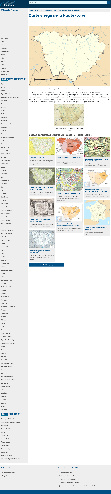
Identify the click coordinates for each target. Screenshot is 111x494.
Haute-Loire (61, 10)
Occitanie (4, 452)
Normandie (5, 445)
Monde (31, 10)
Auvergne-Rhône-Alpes (9, 419)
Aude (3, 114)
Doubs (3, 167)
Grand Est (4, 435)
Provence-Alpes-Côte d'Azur (10, 459)
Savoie (3, 356)
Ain (2, 84)
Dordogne (4, 164)
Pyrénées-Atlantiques (8, 340)
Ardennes (4, 104)
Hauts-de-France (7, 439)
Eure (2, 177)
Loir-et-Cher (5, 263)
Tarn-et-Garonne (7, 376)
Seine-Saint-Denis (7, 363)
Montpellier (5, 51)
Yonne (3, 406)
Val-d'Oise (4, 383)
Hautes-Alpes (5, 227)
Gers (2, 190)
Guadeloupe (5, 197)
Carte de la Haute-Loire (38, 157)
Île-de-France (5, 442)
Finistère (4, 184)
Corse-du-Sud (5, 147)
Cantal (3, 130)
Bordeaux (4, 38)
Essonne (4, 174)
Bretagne (4, 425)
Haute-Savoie (5, 220)
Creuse (3, 157)
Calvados (4, 127)
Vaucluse (4, 393)
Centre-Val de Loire (8, 429)
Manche (3, 290)
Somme (3, 370)
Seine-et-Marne (6, 366)
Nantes (3, 55)
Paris (3, 61)
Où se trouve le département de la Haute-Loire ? (97, 228)
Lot (2, 277)
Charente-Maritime (7, 137)
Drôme (3, 170)
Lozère (3, 283)
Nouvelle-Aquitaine (7, 449)
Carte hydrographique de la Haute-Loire (40, 251)
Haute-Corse (5, 207)
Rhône (3, 346)
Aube (3, 110)
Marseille (4, 48)
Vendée (3, 396)
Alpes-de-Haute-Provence (10, 97)
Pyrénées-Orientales (8, 343)
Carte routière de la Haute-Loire (68, 193)
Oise (2, 327)
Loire (3, 267)
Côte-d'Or (4, 150)
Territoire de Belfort (8, 380)
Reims (3, 65)
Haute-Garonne (6, 210)
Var (2, 390)
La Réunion (5, 257)
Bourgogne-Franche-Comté (10, 422)
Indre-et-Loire (6, 247)
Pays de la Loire (6, 455)
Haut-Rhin (4, 204)
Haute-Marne (5, 213)
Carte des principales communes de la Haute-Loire (96, 160)
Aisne (3, 87)
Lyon (2, 45)
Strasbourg (5, 71)
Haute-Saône (5, 217)
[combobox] (68, 2)
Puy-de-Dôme (6, 336)
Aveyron (4, 117)
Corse (3, 432)
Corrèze (4, 144)
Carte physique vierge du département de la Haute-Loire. (69, 129)
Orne (2, 330)
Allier (3, 91)
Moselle (3, 317)
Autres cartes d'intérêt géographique (46, 265)
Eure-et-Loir (5, 180)
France (41, 10)
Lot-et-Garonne (6, 280)
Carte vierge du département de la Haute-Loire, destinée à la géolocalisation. (69, 89)
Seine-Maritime (6, 360)
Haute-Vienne (6, 223)
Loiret (3, 273)
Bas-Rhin (4, 120)
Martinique (5, 297)
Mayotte (4, 303)
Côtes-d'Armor (6, 154)
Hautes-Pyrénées (7, 230)
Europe (36, 10)
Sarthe (3, 353)
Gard (2, 187)
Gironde (4, 194)
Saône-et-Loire (6, 350)
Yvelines (4, 410)
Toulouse (4, 75)
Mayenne (4, 300)
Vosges (3, 403)
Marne (3, 293)
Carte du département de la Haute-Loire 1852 (40, 220)
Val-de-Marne (5, 386)
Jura (2, 253)
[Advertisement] (14, 25)
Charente (4, 134)
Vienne (3, 400)
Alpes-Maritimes (6, 94)
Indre (3, 243)
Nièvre (3, 320)
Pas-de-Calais (5, 333)
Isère (3, 250)
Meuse (3, 310)
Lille (2, 41)
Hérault (3, 237)
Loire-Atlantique (7, 270)
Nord (3, 323)
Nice (2, 58)
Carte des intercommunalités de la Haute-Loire (68, 158)
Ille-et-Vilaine (5, 240)
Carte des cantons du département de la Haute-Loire (68, 225)
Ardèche (4, 100)
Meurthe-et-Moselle (8, 307)
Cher (2, 140)
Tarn (2, 373)
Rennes (3, 68)
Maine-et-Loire (6, 287)
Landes (3, 260)
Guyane (3, 200)
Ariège (3, 107)
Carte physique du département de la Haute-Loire (41, 188)
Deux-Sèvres (5, 160)
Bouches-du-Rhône (7, 124)
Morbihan (4, 313)
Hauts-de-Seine (6, 233)
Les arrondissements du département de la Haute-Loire (96, 190)
